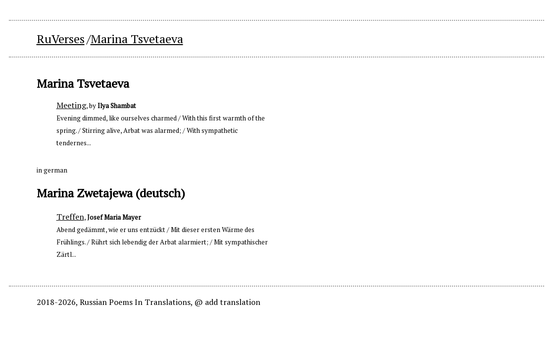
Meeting (71, 105)
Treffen (70, 216)
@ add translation (227, 302)
